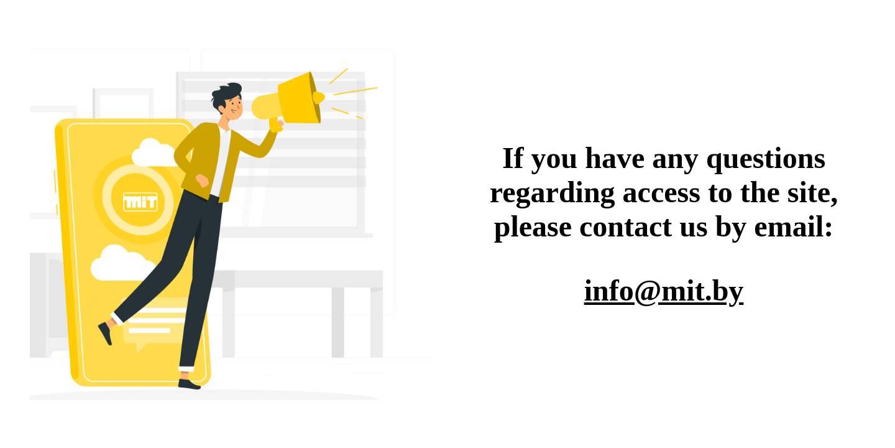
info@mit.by (664, 290)
